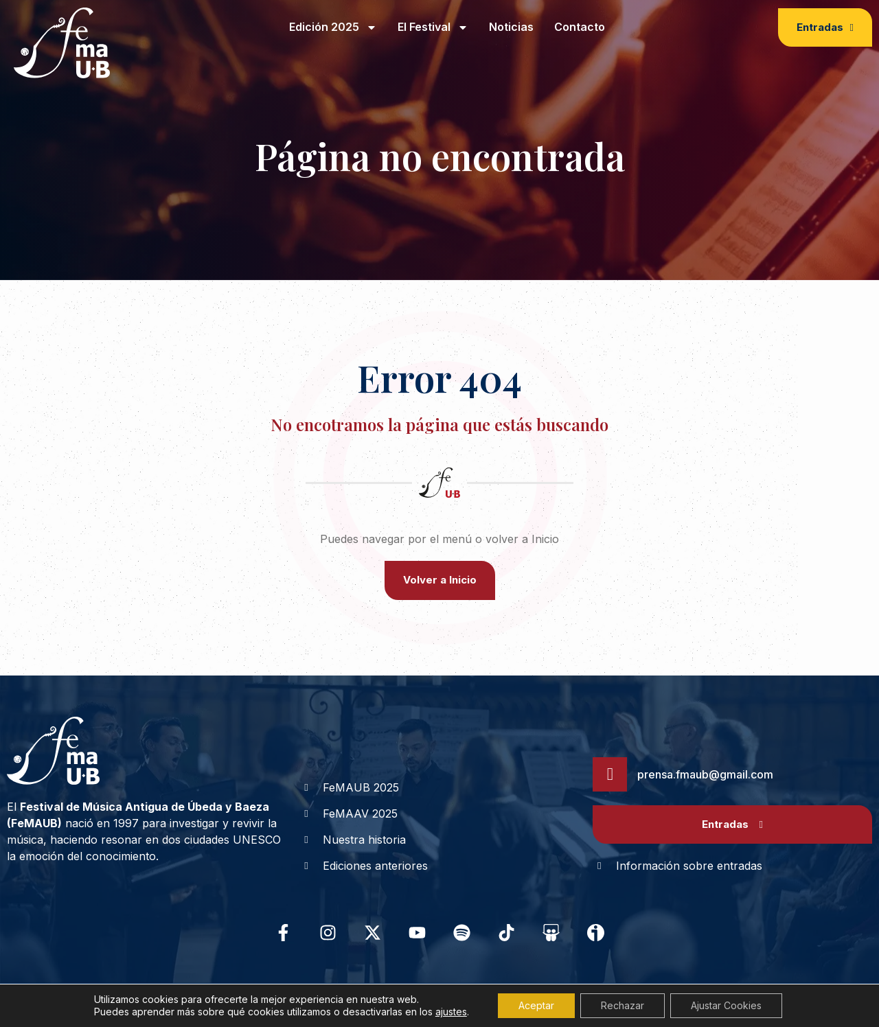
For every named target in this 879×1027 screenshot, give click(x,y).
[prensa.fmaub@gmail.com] (610, 774)
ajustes (451, 1011)
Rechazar (622, 1005)
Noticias (511, 27)
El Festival (433, 27)
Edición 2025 (333, 27)
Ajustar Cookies (726, 1005)
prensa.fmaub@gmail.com (705, 774)
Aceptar (536, 1005)
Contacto (579, 27)
